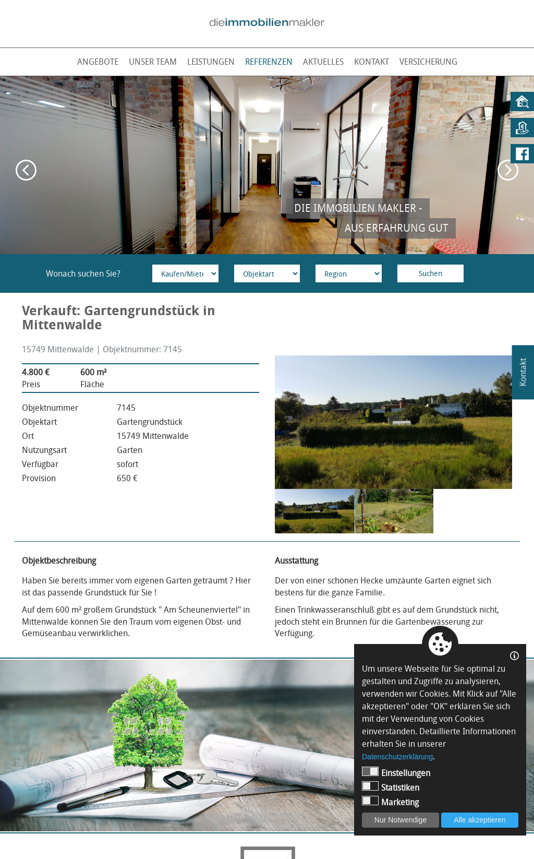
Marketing (390, 802)
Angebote (97, 61)
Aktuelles (323, 61)
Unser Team (153, 61)
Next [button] (507, 170)
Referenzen (269, 61)
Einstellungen (396, 773)
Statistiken (390, 787)
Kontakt (371, 61)
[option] (267, 165)
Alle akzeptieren (480, 820)
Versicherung (428, 61)
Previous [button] (26, 170)
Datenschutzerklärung (397, 757)
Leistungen (211, 61)
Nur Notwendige (400, 820)
